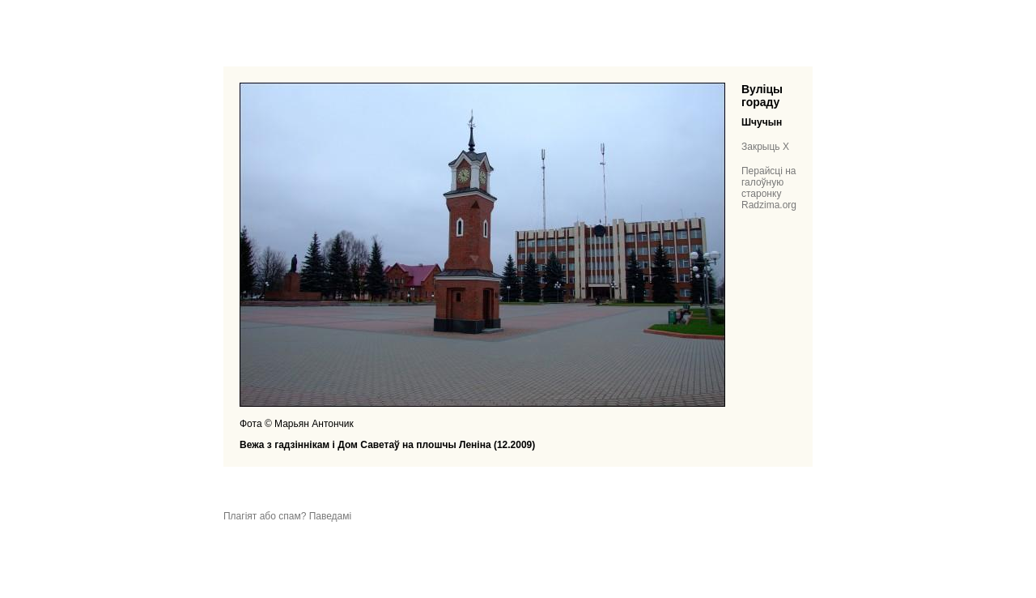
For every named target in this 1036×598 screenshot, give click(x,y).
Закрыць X (765, 146)
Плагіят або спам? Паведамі (287, 516)
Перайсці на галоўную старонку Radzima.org (768, 188)
